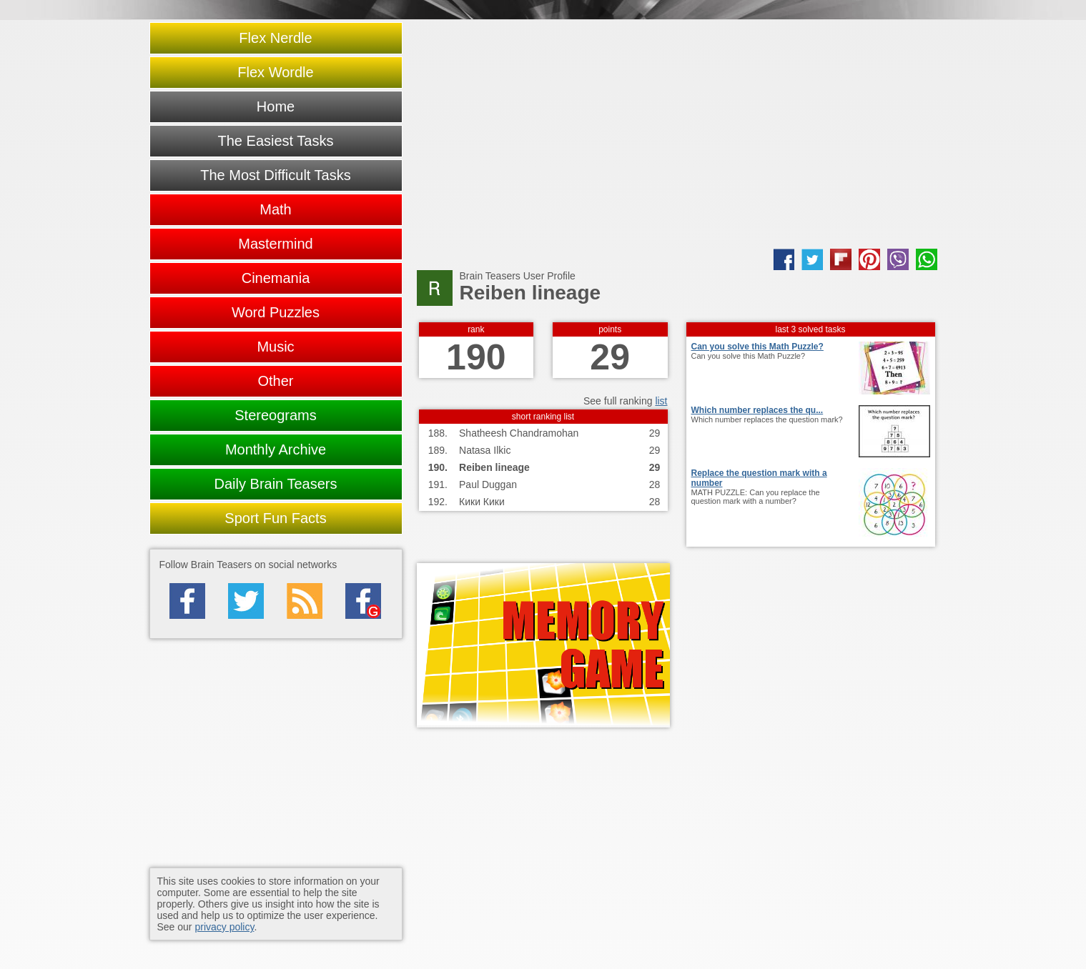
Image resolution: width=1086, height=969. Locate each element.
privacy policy (224, 927)
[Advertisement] (677, 134)
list (661, 401)
